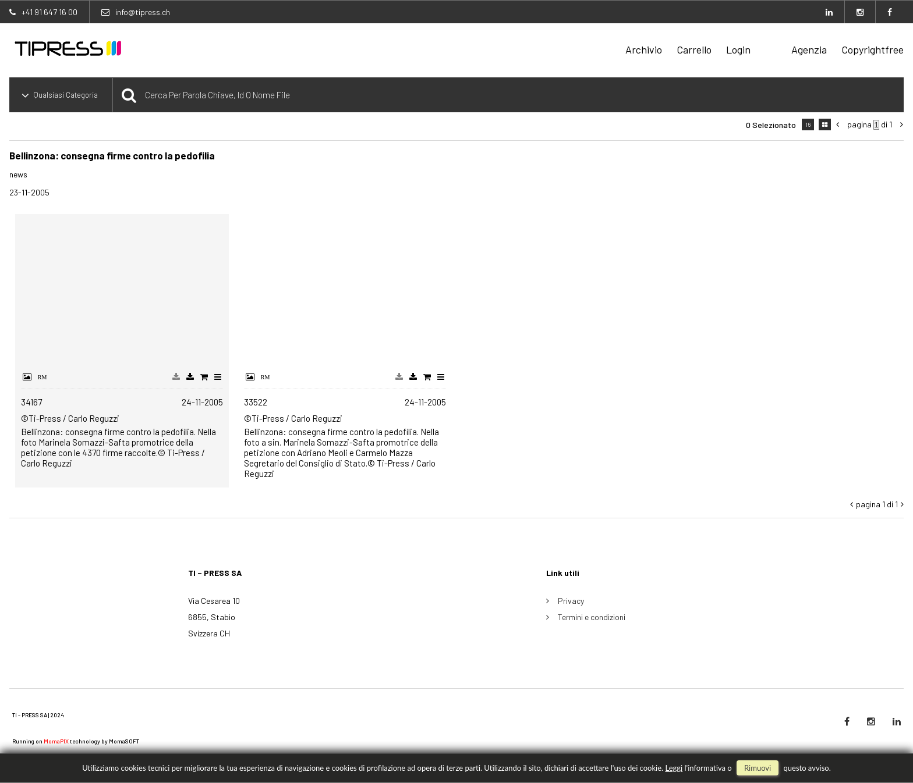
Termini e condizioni (591, 617)
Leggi (673, 768)
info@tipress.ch (142, 12)
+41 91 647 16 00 (49, 12)
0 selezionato (771, 125)
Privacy (571, 601)
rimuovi (757, 768)
